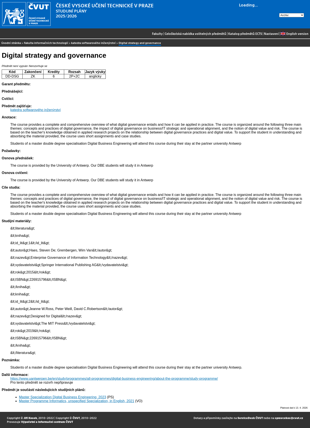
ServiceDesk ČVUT (250, 417)
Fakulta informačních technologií (46, 42)
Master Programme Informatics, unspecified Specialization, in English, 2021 (76, 401)
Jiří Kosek (30, 417)
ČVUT (76, 417)
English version (294, 34)
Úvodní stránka (11, 42)
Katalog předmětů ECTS (245, 34)
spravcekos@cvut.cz (289, 417)
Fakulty (157, 34)
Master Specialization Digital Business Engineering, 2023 (62, 397)
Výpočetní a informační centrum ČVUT (47, 421)
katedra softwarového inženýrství (93, 42)
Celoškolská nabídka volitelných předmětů (195, 34)
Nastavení (271, 34)
